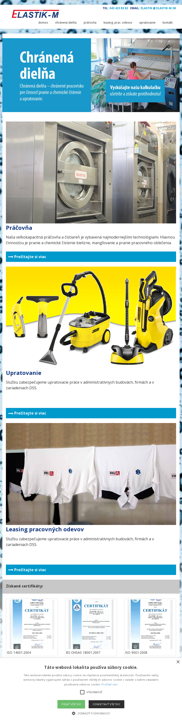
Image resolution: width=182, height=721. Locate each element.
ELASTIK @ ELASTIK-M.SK (158, 8)
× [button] (178, 662)
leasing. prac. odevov (118, 23)
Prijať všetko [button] (71, 704)
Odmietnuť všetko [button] (106, 704)
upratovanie (147, 23)
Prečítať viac (109, 684)
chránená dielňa (66, 23)
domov (43, 23)
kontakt (168, 23)
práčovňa (90, 23)
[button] (91, 713)
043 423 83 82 (118, 8)
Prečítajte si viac (27, 256)
